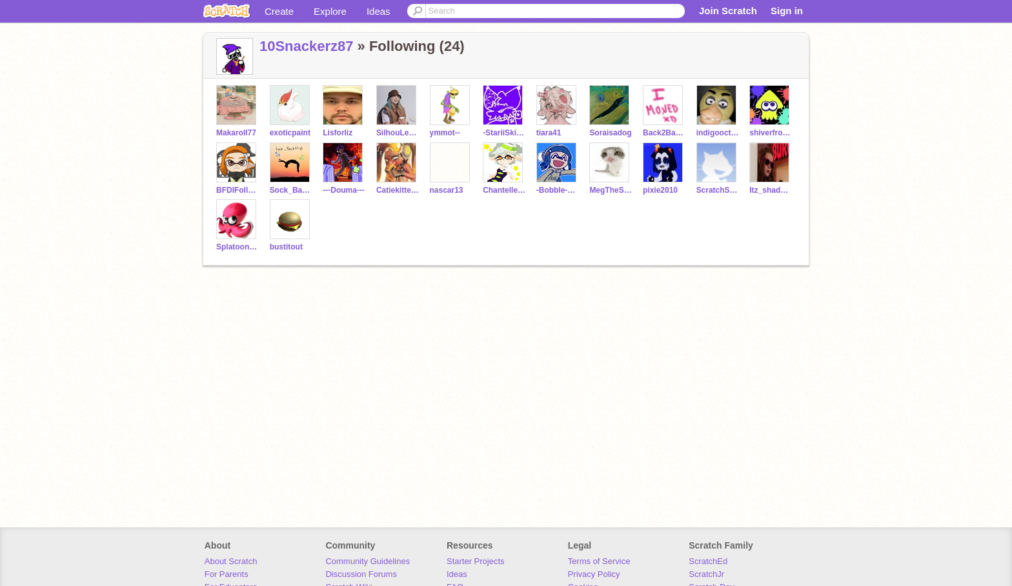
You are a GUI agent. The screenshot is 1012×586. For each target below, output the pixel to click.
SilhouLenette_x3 (398, 132)
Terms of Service (599, 561)
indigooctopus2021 (718, 132)
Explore (330, 11)
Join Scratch (728, 10)
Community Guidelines (367, 561)
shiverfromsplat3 (771, 132)
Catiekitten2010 (398, 190)
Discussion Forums (361, 574)
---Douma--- (344, 190)
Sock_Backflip (291, 190)
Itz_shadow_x (771, 190)
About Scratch (231, 561)
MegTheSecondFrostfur (610, 190)
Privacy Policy (594, 574)
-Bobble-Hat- (558, 190)
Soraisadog (610, 132)
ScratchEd (708, 561)
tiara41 (549, 132)
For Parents (226, 574)
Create (279, 11)
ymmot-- (445, 132)
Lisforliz (337, 132)
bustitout (286, 246)
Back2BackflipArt (664, 132)
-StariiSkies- (504, 132)
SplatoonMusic (237, 246)
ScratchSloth (718, 190)
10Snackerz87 (306, 46)
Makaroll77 (236, 132)
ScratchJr (706, 574)
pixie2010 (660, 190)
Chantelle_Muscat (504, 190)
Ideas (378, 11)
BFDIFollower (237, 190)
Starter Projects (476, 561)
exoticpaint (290, 132)
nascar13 (446, 190)
